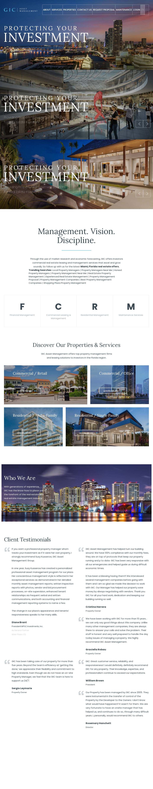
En (142, 10)
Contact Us (84, 9)
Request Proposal (104, 9)
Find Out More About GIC (20, 508)
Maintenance (124, 9)
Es (146, 10)
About (46, 9)
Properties (69, 9)
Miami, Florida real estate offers (99, 266)
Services (57, 9)
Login (136, 9)
